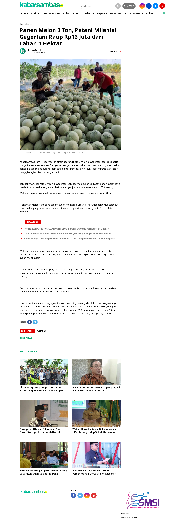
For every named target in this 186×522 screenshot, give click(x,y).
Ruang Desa (100, 13)
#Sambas (41, 330)
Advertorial (136, 13)
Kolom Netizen (118, 13)
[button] (163, 12)
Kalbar (66, 13)
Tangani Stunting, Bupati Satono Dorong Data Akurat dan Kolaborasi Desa (43, 472)
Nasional (36, 13)
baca (113, 51)
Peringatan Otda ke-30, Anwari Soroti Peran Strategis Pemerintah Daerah (66, 228)
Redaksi (125, 517)
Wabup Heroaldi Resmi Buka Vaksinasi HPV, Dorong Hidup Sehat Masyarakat (68, 233)
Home (24, 13)
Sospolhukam (52, 13)
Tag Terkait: (27, 330)
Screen (129, 5)
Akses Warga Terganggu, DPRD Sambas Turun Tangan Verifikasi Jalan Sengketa (69, 238)
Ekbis (87, 13)
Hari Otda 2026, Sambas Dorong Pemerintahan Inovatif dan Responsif (94, 472)
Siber (134, 517)
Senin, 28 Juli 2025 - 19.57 (35, 52)
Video (149, 13)
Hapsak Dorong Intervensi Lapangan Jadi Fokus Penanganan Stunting (96, 389)
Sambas (77, 13)
